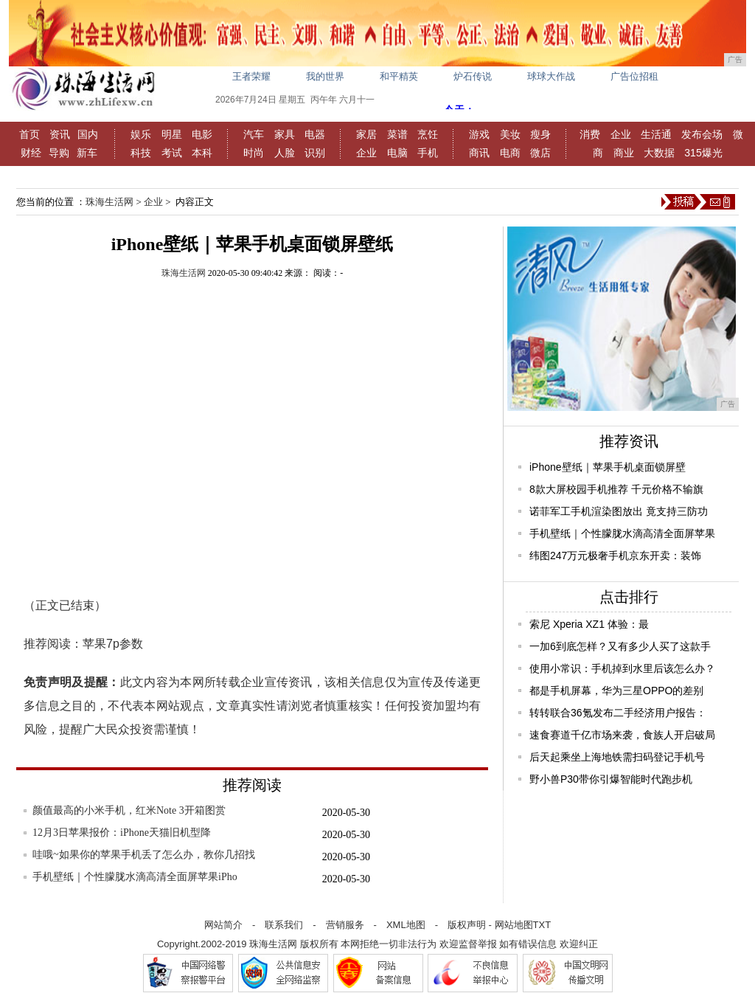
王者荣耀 (251, 76)
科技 (141, 153)
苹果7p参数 (113, 643)
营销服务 (345, 924)
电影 (202, 134)
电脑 (397, 153)
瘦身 (540, 134)
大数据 (659, 153)
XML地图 (405, 924)
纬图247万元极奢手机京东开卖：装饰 (615, 555)
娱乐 (141, 134)
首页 (29, 134)
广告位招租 (634, 76)
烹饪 (427, 134)
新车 (87, 153)
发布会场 (702, 134)
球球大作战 (551, 76)
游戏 (479, 134)
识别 (315, 153)
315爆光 (703, 153)
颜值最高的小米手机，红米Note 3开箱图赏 (129, 810)
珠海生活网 (109, 201)
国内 (87, 134)
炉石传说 (472, 76)
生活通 (656, 134)
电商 (510, 153)
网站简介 (223, 924)
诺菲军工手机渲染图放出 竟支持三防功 (618, 511)
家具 (284, 134)
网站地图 (514, 924)
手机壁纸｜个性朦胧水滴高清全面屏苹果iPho (134, 876)
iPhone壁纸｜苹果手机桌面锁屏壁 (607, 467)
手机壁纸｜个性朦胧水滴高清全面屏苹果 (622, 533)
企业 (366, 153)
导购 (59, 153)
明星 (171, 134)
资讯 (59, 134)
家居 (366, 134)
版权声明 (467, 924)
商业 (623, 153)
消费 (590, 134)
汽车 (253, 134)
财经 (31, 153)
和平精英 (399, 76)
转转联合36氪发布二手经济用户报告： (617, 713)
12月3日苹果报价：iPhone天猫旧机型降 (121, 832)
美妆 (510, 134)
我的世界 (325, 76)
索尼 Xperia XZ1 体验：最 (589, 624)
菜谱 (397, 134)
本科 (202, 153)
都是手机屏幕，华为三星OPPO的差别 (616, 690)
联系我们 (284, 924)
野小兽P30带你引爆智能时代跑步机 (610, 779)
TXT (542, 924)
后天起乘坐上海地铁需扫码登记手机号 (617, 757)
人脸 (284, 153)
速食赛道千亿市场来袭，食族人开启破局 (622, 735)
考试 (171, 153)
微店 (540, 153)
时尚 (253, 153)
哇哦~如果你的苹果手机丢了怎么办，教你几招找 (143, 854)
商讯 (479, 153)
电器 (315, 134)
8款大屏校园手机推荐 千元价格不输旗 (616, 489)
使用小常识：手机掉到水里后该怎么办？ (622, 668)
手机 (427, 153)
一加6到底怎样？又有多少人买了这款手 (620, 646)
